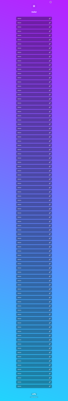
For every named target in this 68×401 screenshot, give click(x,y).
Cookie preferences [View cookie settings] (34, 397)
